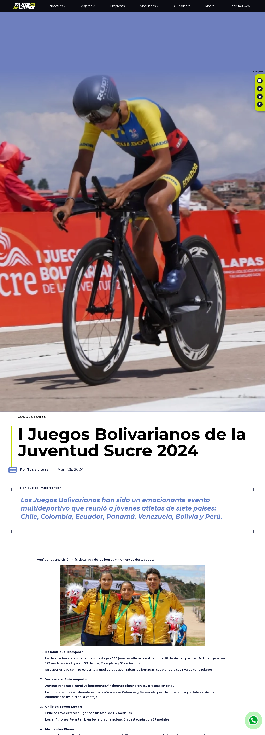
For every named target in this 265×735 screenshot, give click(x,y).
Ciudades (182, 6)
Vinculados (149, 6)
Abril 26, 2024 (71, 469)
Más (209, 6)
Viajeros (88, 6)
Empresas (117, 6)
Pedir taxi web (239, 6)
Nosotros (57, 6)
